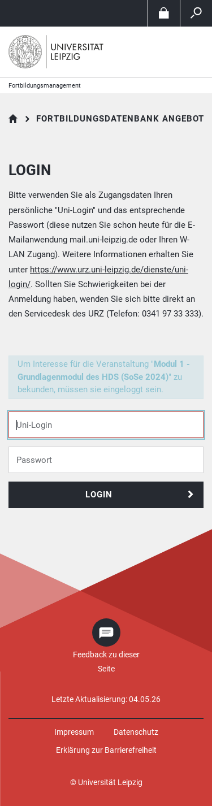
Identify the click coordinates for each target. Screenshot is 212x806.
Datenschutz (136, 731)
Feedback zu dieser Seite (106, 661)
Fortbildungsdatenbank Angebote (122, 119)
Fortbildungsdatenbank (13, 118)
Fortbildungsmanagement (44, 85)
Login (99, 494)
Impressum (74, 731)
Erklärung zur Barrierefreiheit (106, 750)
